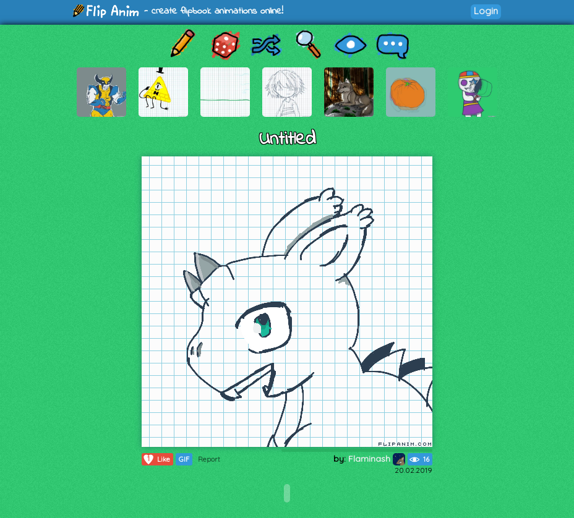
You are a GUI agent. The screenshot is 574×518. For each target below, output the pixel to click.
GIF (184, 459)
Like (156, 459)
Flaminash (376, 458)
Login (486, 11)
